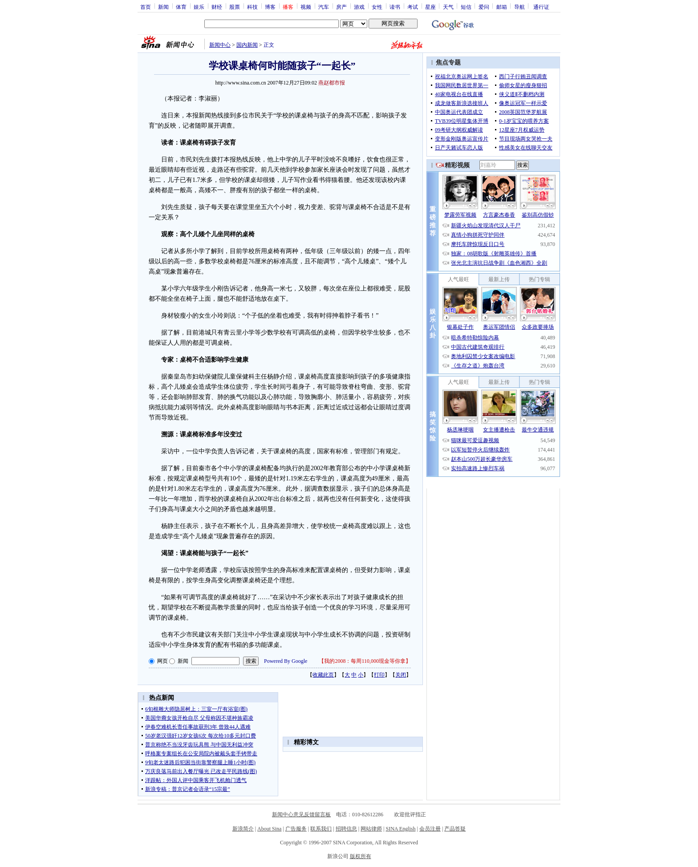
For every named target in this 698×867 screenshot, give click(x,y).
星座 (430, 6)
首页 (145, 6)
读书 (395, 6)
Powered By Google (285, 661)
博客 (270, 6)
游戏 (359, 6)
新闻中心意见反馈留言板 (301, 814)
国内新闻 (247, 45)
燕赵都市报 (331, 83)
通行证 (541, 6)
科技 (252, 6)
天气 (448, 6)
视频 (305, 6)
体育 (181, 6)
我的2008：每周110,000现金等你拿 (365, 661)
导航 (519, 6)
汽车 (323, 6)
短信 (466, 6)
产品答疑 (455, 829)
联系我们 (321, 829)
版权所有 (360, 856)
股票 (234, 6)
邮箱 (501, 6)
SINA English (400, 829)
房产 (341, 6)
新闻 (163, 6)
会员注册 (430, 829)
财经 (216, 6)
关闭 (400, 675)
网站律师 (371, 829)
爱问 (484, 6)
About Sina (269, 829)
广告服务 (296, 829)
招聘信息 (346, 829)
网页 (162, 661)
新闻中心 (220, 45)
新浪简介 (243, 829)
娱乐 (199, 6)
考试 (412, 6)
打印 (379, 675)
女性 (377, 6)
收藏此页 (323, 675)
